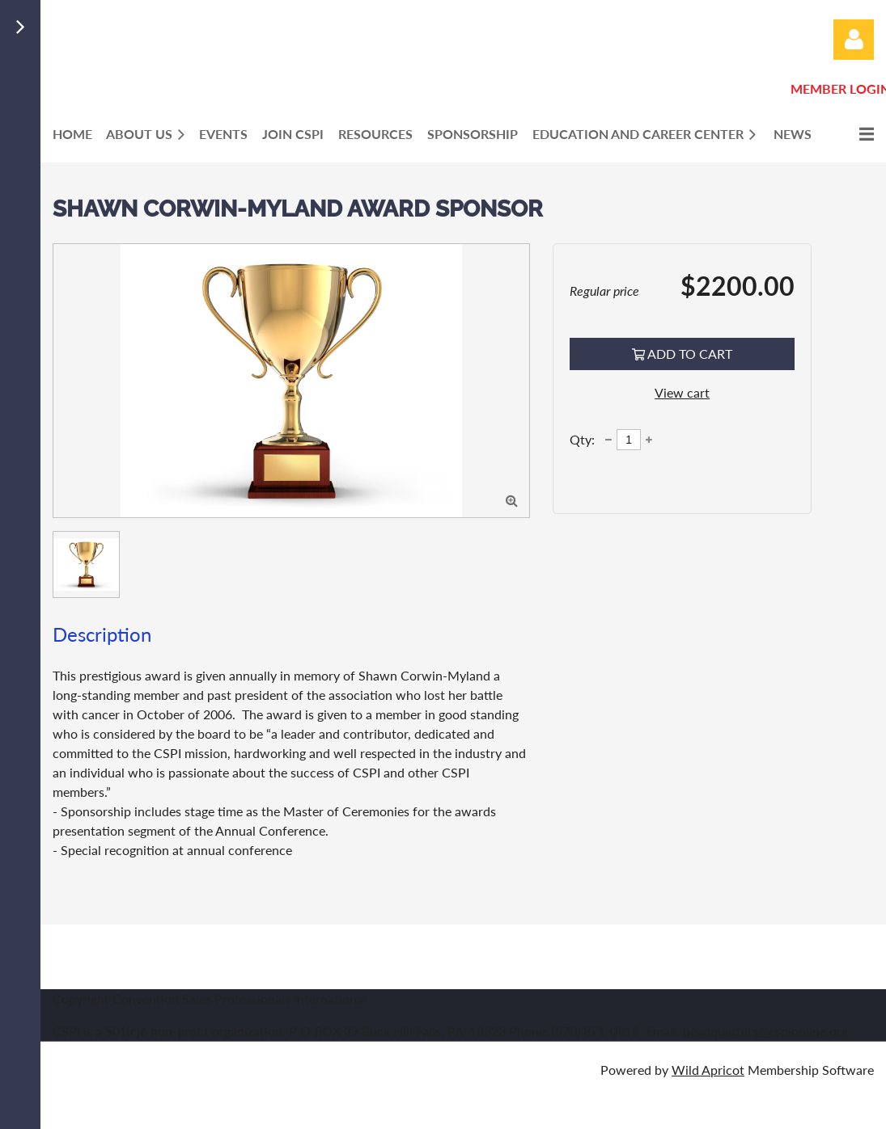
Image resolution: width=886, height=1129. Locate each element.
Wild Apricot (708, 1069)
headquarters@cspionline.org (765, 1030)
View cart (682, 392)
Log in (853, 39)
